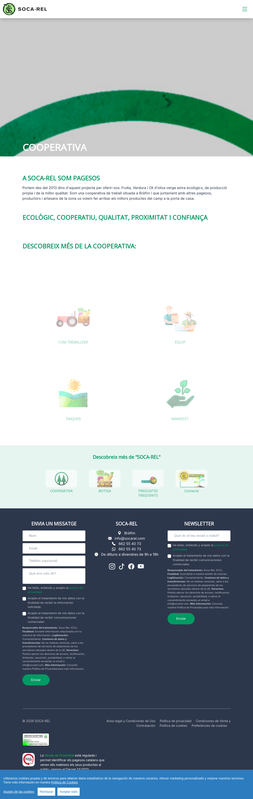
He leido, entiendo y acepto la (55, 590)
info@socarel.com (130, 538)
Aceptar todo (68, 793)
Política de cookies (173, 725)
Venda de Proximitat (59, 755)
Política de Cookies (64, 783)
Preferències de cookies (209, 725)
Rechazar (46, 793)
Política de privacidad (175, 721)
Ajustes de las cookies (18, 793)
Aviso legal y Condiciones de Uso (130, 721)
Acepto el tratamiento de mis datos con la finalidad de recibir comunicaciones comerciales (56, 617)
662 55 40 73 (130, 543)
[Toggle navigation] (244, 9)
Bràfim (129, 533)
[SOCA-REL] (25, 9)
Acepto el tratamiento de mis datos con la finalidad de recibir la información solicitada (56, 602)
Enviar (36, 680)
